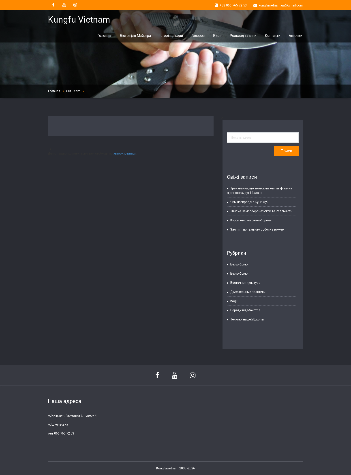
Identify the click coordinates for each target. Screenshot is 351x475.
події (234, 301)
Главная (54, 91)
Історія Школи (171, 36)
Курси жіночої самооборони (251, 220)
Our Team (73, 91)
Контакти (272, 36)
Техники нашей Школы (247, 319)
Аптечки (295, 36)
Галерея (198, 36)
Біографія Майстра (135, 36)
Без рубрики (239, 264)
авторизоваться (124, 153)
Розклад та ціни (243, 36)
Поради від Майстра (245, 310)
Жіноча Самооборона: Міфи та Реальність (261, 211)
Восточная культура (245, 282)
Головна (104, 36)
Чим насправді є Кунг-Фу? (249, 202)
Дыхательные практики (247, 292)
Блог (217, 36)
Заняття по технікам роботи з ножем (257, 229)
